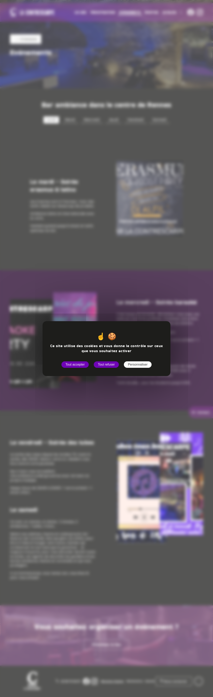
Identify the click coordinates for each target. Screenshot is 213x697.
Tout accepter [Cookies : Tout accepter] (75, 364)
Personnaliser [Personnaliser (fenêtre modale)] (138, 364)
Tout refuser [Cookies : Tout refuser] (106, 364)
